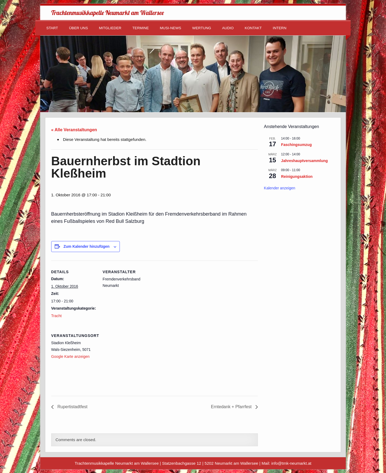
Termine (140, 28)
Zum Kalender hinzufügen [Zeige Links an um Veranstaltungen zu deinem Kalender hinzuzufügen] (87, 246)
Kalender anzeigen (279, 188)
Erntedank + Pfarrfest (232, 406)
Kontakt (253, 28)
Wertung (201, 28)
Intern (279, 28)
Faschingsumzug (296, 144)
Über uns (78, 28)
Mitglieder (110, 28)
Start (52, 28)
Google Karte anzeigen (70, 356)
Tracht (56, 316)
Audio (227, 28)
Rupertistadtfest (72, 406)
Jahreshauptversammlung (304, 161)
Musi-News (170, 28)
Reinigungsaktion (297, 176)
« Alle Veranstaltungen (74, 129)
